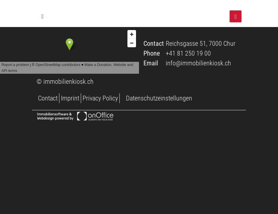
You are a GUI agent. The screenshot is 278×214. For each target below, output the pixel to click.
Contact (48, 98)
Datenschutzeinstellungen (159, 98)
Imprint (70, 98)
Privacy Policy (100, 98)
